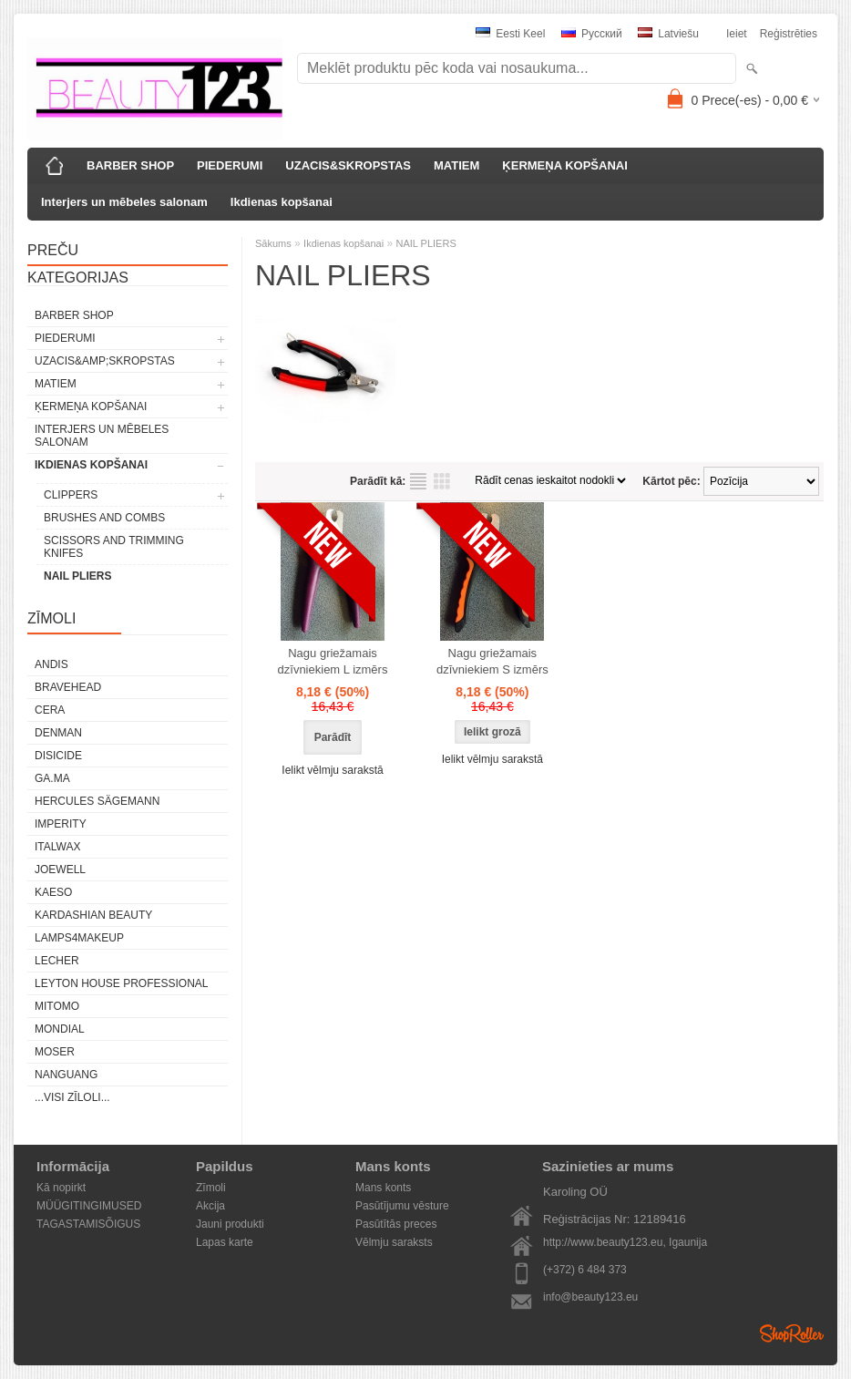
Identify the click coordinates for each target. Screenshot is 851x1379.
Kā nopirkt (61, 1187)
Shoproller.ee (792, 1333)
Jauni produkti (230, 1224)
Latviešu (668, 33)
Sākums (273, 243)
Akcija (210, 1205)
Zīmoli (211, 1187)
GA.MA (52, 778)
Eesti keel (510, 33)
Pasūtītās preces (395, 1224)
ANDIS (51, 664)
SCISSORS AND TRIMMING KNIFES (114, 547)
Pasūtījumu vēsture (402, 1205)
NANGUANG (66, 1074)
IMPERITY (61, 824)
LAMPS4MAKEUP (79, 937)
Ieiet (736, 33)
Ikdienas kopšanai (282, 202)
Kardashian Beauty (93, 915)
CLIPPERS (70, 495)
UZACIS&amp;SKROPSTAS (105, 361)
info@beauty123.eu (590, 1297)
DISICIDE (58, 755)
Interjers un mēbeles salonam (124, 202)
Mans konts (383, 1187)
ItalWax (57, 846)
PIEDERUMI (229, 165)
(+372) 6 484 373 (585, 1269)
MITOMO (57, 1006)
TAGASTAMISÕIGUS (88, 1224)
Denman (58, 732)
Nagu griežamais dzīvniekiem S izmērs (492, 661)
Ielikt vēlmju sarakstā (332, 770)
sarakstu (418, 481)
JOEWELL (60, 869)
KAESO (53, 892)
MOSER (55, 1051)
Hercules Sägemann (97, 801)
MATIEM (456, 165)
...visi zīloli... (72, 1097)
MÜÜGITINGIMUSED (88, 1205)
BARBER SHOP (130, 165)
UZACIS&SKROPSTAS (348, 165)
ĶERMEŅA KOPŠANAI (564, 165)
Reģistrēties (788, 33)
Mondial (60, 1029)
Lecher (57, 960)
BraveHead (68, 687)
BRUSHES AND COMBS (104, 517)
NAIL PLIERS (77, 576)
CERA (50, 710)
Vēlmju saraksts (394, 1242)
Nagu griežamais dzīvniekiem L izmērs (333, 661)
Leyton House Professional (122, 983)
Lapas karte (224, 1242)
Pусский (591, 33)
